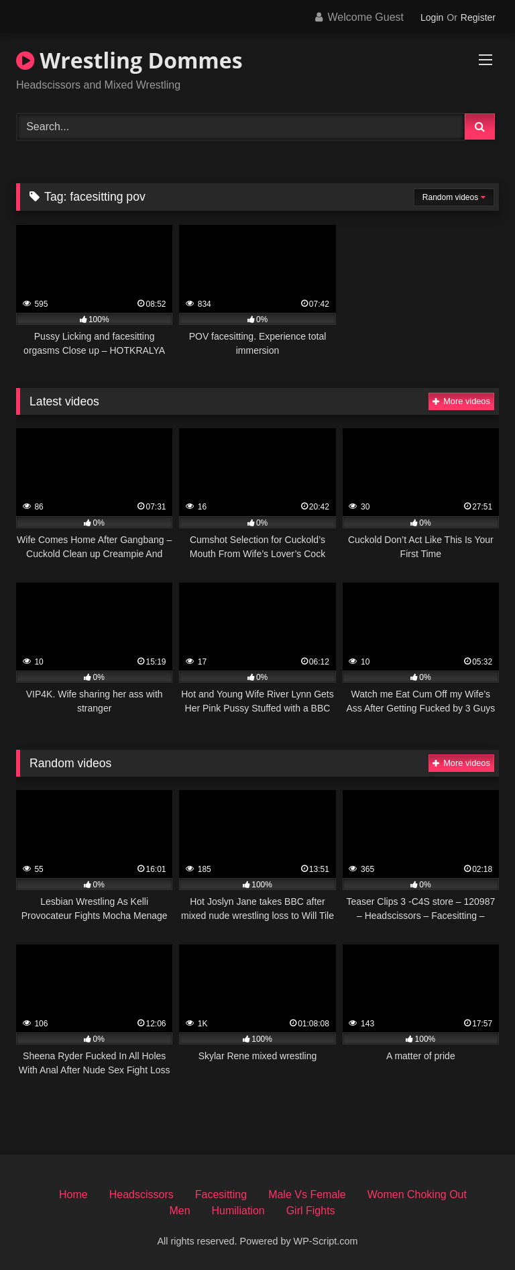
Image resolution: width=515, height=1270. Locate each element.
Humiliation (238, 1210)
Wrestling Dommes (129, 60)
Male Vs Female (307, 1194)
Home (73, 1194)
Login (431, 17)
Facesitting (221, 1194)
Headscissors (141, 1194)
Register (478, 17)
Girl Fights (310, 1210)
